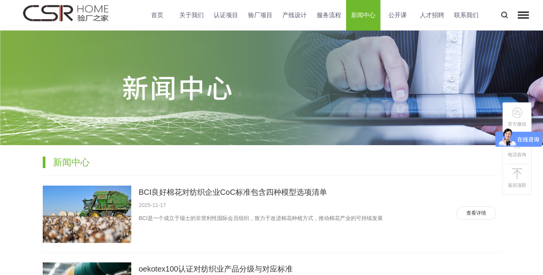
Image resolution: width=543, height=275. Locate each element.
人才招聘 (432, 15)
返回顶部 (517, 178)
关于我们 (191, 15)
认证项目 (226, 15)
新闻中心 (363, 15)
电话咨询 (517, 147)
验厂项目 (260, 15)
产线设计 (294, 15)
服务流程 (329, 15)
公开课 (397, 15)
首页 (157, 15)
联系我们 (466, 15)
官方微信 (517, 117)
